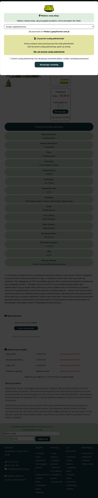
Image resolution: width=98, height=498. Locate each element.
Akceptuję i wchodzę (49, 64)
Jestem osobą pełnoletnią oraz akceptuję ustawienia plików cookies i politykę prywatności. (49, 58)
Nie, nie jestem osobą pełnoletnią (49, 51)
